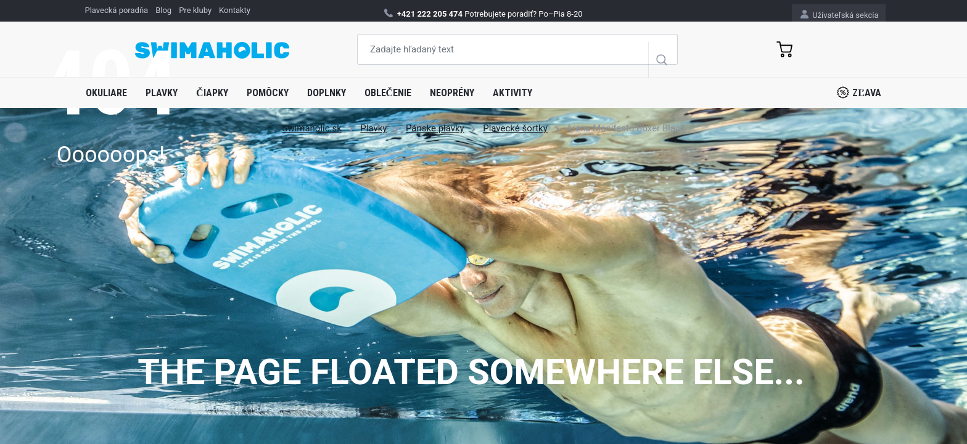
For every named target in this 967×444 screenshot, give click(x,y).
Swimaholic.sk (311, 128)
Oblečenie (388, 93)
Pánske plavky (435, 128)
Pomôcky (268, 93)
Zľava (859, 92)
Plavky (162, 93)
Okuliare (106, 93)
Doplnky (326, 93)
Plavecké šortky (515, 128)
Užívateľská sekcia (839, 14)
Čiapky (212, 93)
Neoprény (452, 93)
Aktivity (512, 93)
